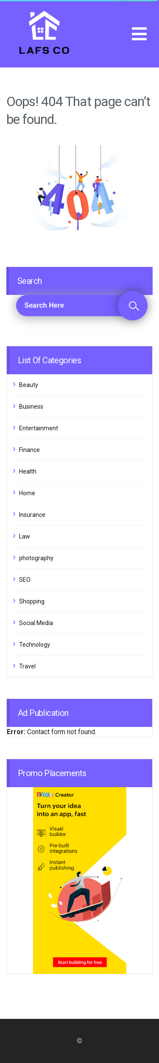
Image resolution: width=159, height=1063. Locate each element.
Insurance (32, 514)
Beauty (28, 384)
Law (24, 536)
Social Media (36, 623)
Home (27, 493)
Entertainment (38, 428)
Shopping (32, 601)
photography (36, 558)
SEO (25, 579)
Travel (27, 666)
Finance (29, 449)
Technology (34, 644)
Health (27, 471)
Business (31, 406)
